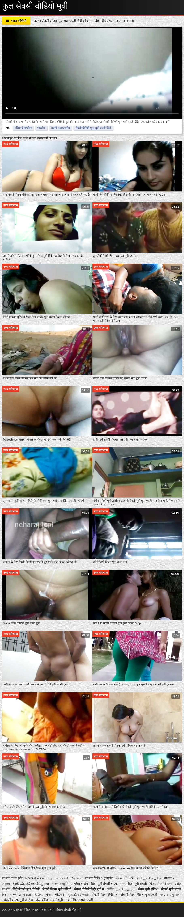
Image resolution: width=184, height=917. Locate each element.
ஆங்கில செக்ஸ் (78, 895)
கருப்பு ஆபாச (170, 895)
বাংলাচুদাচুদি (60, 884)
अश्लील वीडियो (80, 884)
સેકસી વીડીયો (124, 878)
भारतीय (41, 128)
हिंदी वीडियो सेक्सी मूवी (49, 900)
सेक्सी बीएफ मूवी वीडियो (18, 900)
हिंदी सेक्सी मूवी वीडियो (26, 889)
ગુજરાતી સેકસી (35, 878)
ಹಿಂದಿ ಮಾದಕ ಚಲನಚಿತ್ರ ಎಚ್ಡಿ (31, 884)
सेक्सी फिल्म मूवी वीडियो (57, 889)
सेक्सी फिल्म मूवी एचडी (79, 900)
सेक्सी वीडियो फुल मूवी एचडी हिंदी (93, 128)
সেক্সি (110, 889)
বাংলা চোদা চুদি (12, 878)
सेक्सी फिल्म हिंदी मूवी (105, 895)
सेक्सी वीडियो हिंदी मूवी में (89, 889)
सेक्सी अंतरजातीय (60, 128)
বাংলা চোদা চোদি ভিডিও (27, 895)
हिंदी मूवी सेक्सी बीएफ (104, 884)
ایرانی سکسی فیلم (149, 878)
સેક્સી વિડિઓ (55, 895)
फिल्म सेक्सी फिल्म (160, 884)
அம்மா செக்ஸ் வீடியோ (65, 878)
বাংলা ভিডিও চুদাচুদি (99, 878)
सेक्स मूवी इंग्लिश (148, 889)
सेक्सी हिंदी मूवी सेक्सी (134, 884)
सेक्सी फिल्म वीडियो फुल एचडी (139, 895)
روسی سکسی (126, 889)
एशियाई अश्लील (23, 128)
